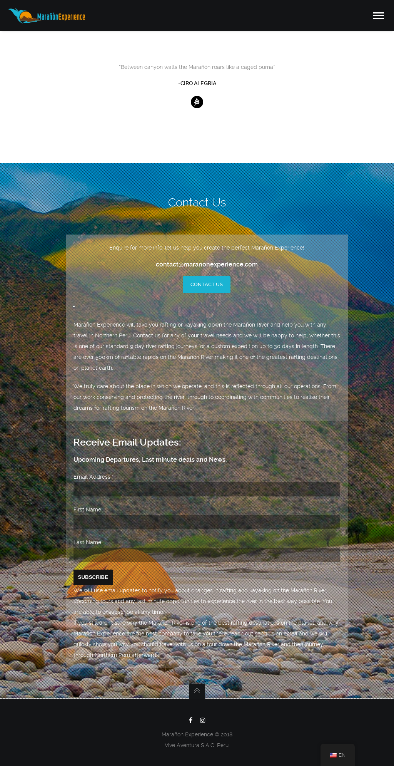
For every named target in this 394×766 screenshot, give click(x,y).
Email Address (93, 477)
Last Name (87, 542)
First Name (87, 509)
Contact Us (206, 284)
